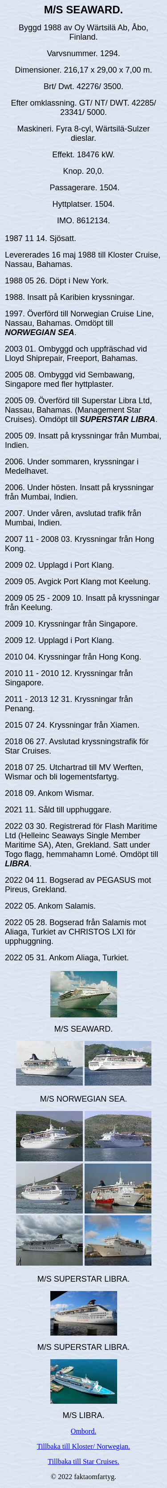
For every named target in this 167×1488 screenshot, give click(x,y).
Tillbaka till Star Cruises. (83, 1461)
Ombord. (83, 1431)
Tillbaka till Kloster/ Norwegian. (83, 1446)
